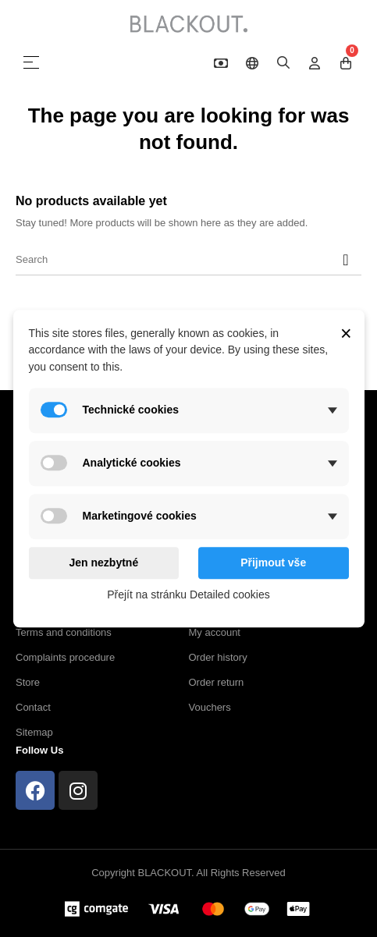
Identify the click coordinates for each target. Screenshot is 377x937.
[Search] (188, 259)
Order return (216, 682)
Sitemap (34, 732)
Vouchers (210, 707)
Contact (33, 707)
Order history (218, 657)
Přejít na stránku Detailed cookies (188, 595)
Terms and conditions (64, 632)
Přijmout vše (273, 562)
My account (214, 632)
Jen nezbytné (103, 562)
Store (28, 682)
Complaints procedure (65, 657)
